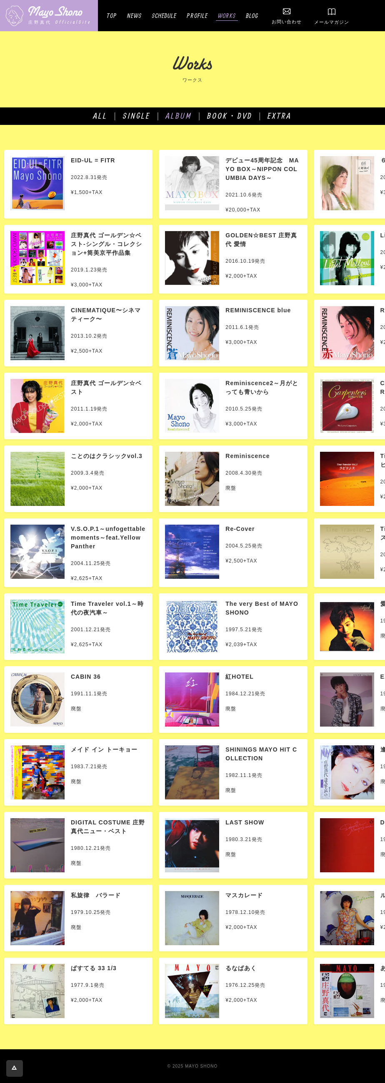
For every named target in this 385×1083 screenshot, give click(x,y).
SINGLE (136, 115)
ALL (100, 115)
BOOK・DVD (229, 115)
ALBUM (179, 115)
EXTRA (280, 115)
